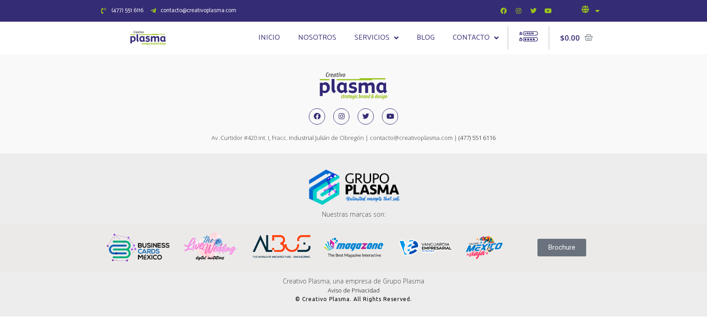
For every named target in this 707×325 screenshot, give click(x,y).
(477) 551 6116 (477, 138)
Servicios (376, 38)
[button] (561, 247)
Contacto (476, 38)
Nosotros (317, 38)
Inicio (269, 38)
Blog (426, 38)
